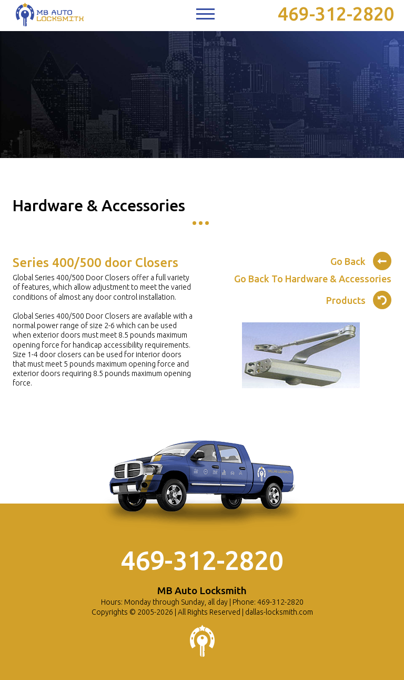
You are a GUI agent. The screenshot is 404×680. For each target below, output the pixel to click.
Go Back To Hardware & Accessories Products (312, 290)
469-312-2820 (336, 13)
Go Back (360, 260)
